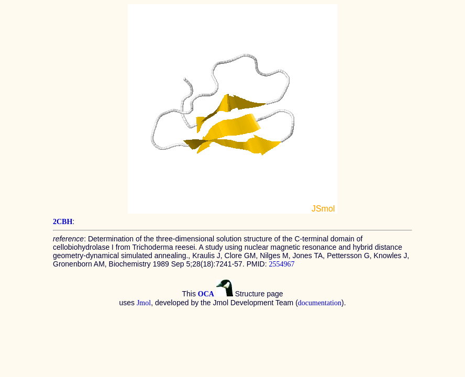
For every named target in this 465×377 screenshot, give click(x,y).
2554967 (281, 264)
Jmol (144, 303)
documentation (319, 303)
